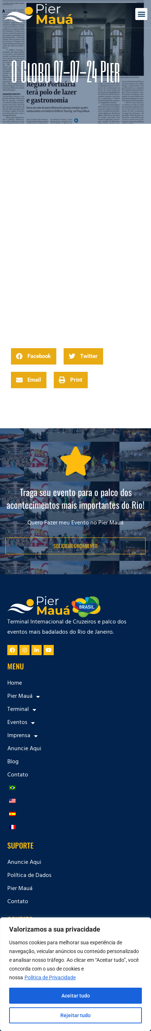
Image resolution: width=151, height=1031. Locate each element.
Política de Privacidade (50, 977)
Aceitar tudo (75, 996)
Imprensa (22, 736)
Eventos (21, 722)
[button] (141, 14)
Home (14, 683)
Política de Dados (29, 875)
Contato (17, 775)
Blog (13, 762)
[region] (75, 974)
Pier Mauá (23, 696)
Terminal (21, 709)
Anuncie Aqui (24, 749)
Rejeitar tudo (75, 1015)
